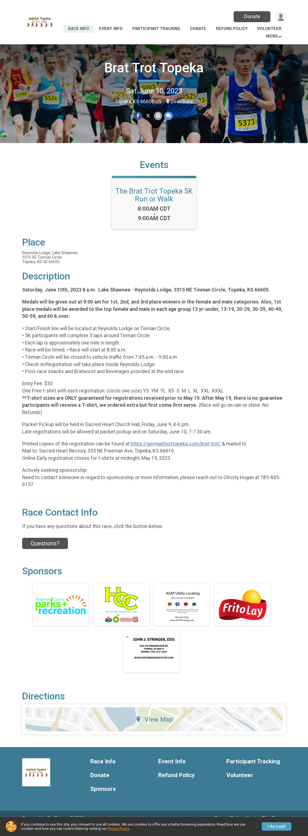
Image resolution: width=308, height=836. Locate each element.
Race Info (78, 28)
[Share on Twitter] (148, 116)
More (272, 36)
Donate (251, 16)
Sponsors (103, 797)
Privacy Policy (118, 828)
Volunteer (269, 28)
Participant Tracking (156, 28)
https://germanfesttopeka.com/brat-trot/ (176, 451)
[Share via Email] (158, 116)
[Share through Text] (168, 116)
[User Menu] (280, 17)
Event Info (111, 28)
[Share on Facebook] (138, 116)
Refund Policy (231, 28)
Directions (182, 101)
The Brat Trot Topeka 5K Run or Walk (154, 203)
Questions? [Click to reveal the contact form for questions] (45, 551)
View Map (154, 727)
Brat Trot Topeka (154, 68)
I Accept (276, 826)
